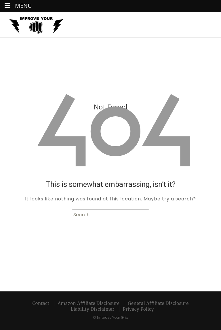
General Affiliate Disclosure (158, 303)
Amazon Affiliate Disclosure (89, 303)
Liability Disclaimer (93, 309)
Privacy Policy (138, 309)
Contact (41, 303)
